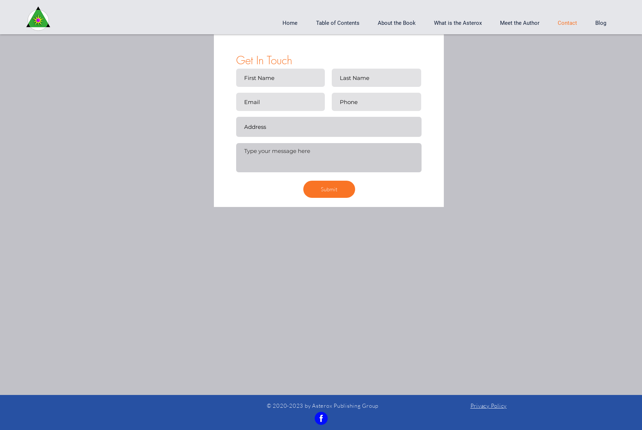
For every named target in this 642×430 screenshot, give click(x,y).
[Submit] (329, 189)
